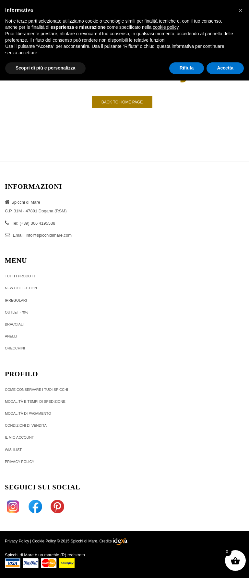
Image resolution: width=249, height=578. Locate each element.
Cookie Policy (44, 541)
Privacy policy (19, 462)
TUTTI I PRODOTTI (20, 276)
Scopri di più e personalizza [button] (45, 67)
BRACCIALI (14, 324)
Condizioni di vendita (26, 425)
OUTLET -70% (16, 312)
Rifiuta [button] (187, 67)
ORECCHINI (15, 348)
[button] (240, 10)
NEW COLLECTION (21, 288)
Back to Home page (122, 102)
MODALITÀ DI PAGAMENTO (28, 413)
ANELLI (11, 336)
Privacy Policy (17, 541)
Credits (113, 541)
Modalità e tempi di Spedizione (35, 401)
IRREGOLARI (16, 300)
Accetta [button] (225, 67)
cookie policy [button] (165, 27)
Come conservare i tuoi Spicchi (36, 389)
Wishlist (13, 450)
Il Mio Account (19, 437)
